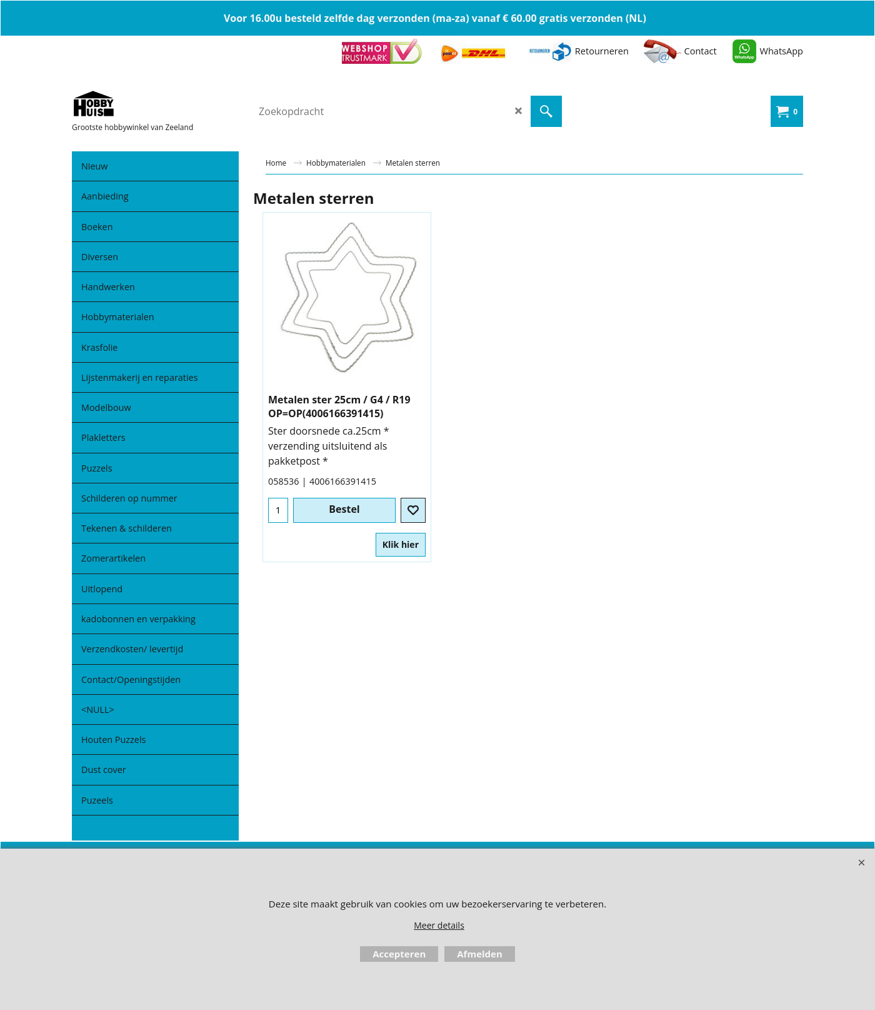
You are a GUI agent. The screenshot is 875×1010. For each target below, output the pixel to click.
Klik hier (400, 544)
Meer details (439, 925)
